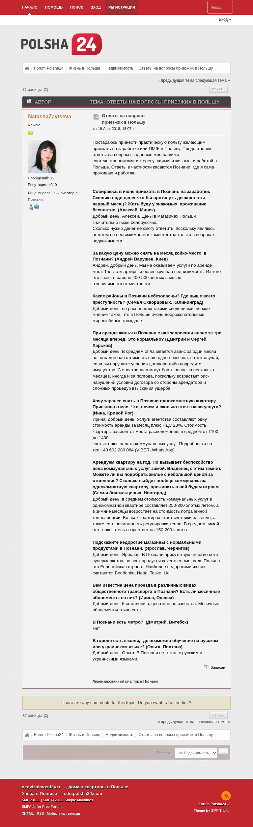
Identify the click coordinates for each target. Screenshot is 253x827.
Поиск (76, 7)
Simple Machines (79, 800)
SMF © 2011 (53, 800)
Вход (96, 7)
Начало (30, 7)
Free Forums (53, 807)
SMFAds (29, 807)
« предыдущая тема (176, 80)
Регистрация (121, 7)
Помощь (54, 7)
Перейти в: (164, 753)
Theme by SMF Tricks (212, 810)
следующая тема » (212, 80)
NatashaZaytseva (49, 116)
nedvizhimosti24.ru (42, 786)
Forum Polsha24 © (214, 804)
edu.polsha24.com (83, 793)
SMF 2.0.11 (31, 800)
